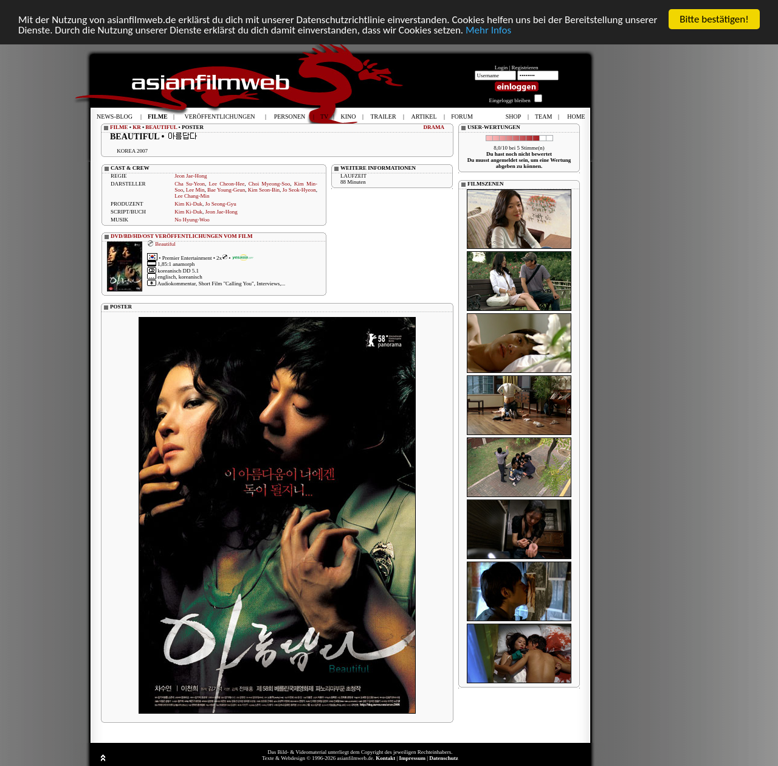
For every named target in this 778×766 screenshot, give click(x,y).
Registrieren (525, 67)
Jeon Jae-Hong (190, 176)
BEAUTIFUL (161, 127)
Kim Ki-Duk (188, 204)
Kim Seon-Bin (264, 190)
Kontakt (385, 758)
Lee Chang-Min (191, 196)
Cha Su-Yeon (189, 184)
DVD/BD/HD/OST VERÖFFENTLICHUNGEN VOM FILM (182, 236)
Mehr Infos (488, 30)
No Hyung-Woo (192, 220)
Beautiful (165, 243)
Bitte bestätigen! (714, 19)
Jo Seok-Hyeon (298, 190)
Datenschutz (443, 758)
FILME (119, 127)
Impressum (412, 758)
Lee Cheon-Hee (227, 184)
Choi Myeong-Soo (270, 184)
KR (137, 127)
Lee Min (195, 190)
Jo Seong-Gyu (220, 204)
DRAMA (434, 127)
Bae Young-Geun (226, 190)
